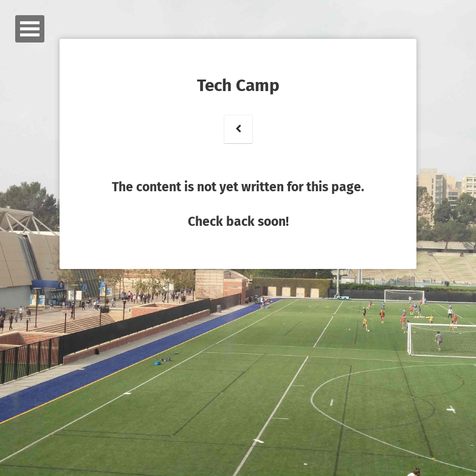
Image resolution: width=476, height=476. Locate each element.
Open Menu (29, 28)
